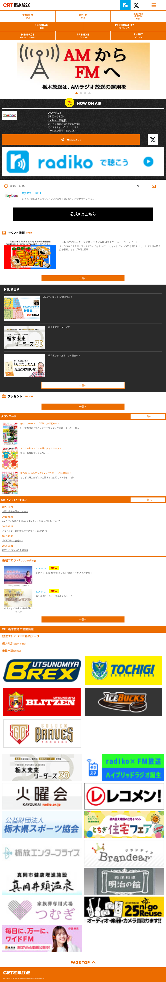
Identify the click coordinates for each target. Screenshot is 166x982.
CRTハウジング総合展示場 (15, 550)
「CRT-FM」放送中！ (12, 540)
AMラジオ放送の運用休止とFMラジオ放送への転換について (31, 521)
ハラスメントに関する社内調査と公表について (25, 531)
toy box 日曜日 (57, 120)
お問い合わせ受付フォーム (15, 511)
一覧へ (83, 278)
